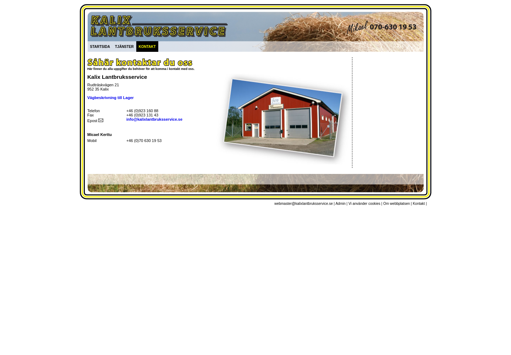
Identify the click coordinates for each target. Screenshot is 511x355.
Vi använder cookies (364, 204)
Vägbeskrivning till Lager (110, 97)
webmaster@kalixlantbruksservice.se (303, 204)
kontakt (147, 46)
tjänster (124, 46)
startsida (100, 46)
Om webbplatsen (396, 204)
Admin (340, 204)
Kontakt (419, 204)
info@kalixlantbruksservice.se (154, 119)
